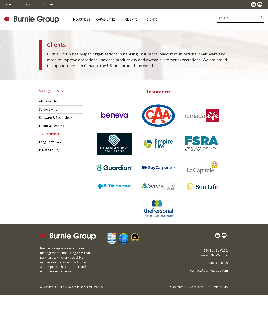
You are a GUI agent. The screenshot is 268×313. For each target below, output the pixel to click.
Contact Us (46, 4)
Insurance (53, 134)
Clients (131, 19)
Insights (151, 19)
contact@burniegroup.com (208, 270)
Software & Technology (56, 118)
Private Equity (49, 150)
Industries (81, 19)
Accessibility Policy (218, 286)
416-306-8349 (218, 263)
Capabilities (106, 19)
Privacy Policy (174, 286)
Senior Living (48, 109)
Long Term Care (51, 142)
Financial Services (52, 126)
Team (27, 4)
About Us (10, 4)
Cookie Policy (195, 286)
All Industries (48, 101)
